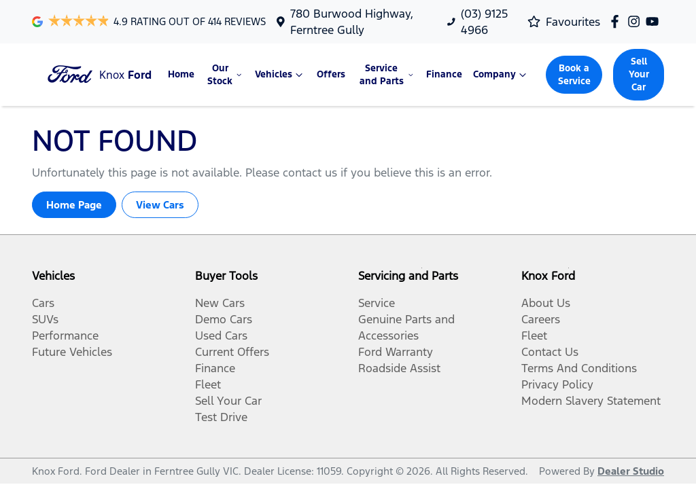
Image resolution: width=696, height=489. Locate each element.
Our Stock (225, 74)
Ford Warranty (395, 351)
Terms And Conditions (579, 368)
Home (181, 74)
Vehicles (280, 75)
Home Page (74, 204)
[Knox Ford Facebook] (617, 21)
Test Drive (221, 417)
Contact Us (549, 351)
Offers (331, 74)
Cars (43, 302)
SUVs (45, 319)
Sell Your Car (639, 74)
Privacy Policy (557, 384)
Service (376, 302)
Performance (65, 335)
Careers (540, 319)
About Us (545, 302)
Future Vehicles (72, 351)
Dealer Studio (630, 471)
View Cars (160, 204)
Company (501, 75)
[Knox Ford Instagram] (636, 21)
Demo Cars (223, 319)
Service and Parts (388, 74)
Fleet (208, 384)
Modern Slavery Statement (591, 400)
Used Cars (221, 335)
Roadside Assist (399, 368)
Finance (444, 74)
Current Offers (232, 351)
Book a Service (574, 74)
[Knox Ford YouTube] (655, 21)
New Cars (220, 302)
